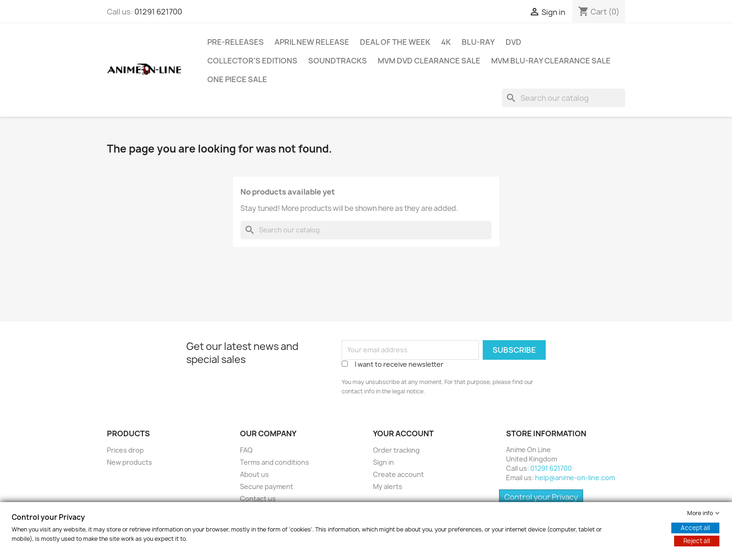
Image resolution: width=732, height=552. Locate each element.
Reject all (696, 541)
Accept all (695, 528)
